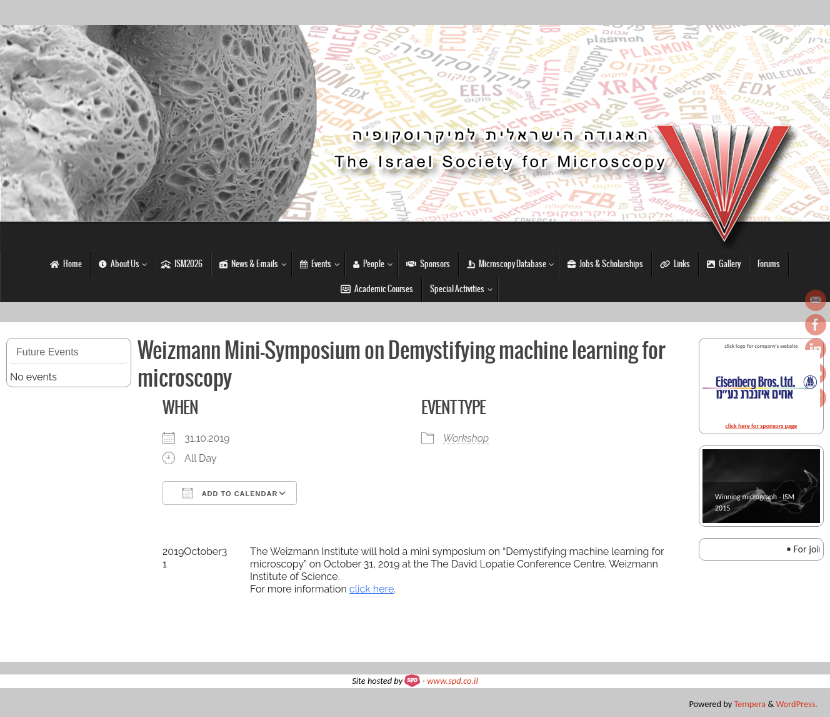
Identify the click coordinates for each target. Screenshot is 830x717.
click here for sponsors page (762, 426)
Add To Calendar (230, 493)
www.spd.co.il (452, 680)
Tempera (750, 703)
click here (371, 589)
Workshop (466, 438)
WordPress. (797, 703)
